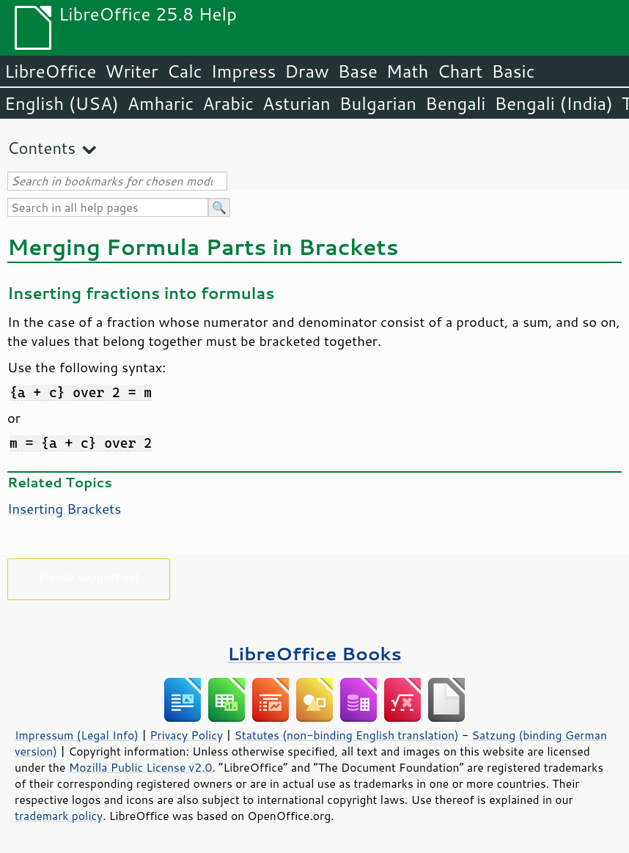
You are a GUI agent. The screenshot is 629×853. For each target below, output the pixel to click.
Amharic (161, 103)
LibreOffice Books (314, 653)
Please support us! (89, 576)
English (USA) (61, 103)
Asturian (296, 103)
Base (358, 71)
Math (407, 71)
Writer (131, 71)
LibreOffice (50, 71)
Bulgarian (377, 103)
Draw (306, 71)
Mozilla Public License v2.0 (141, 767)
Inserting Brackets (64, 508)
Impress (243, 71)
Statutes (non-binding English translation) (346, 735)
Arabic (228, 103)
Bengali (455, 103)
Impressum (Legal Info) (77, 735)
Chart (459, 71)
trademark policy (59, 816)
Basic (512, 71)
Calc (184, 71)
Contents (41, 147)
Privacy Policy (186, 735)
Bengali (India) (554, 103)
